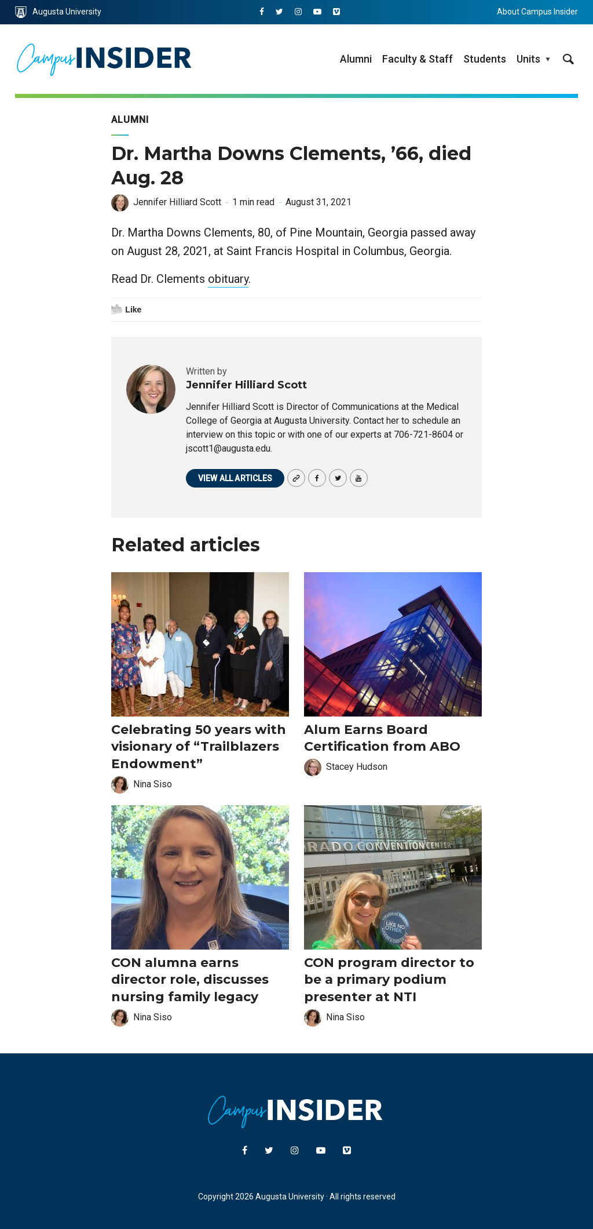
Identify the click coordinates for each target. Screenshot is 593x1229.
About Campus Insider (537, 11)
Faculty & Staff (417, 59)
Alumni (356, 59)
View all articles (235, 478)
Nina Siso (152, 784)
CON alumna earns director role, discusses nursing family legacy (190, 980)
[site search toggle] (568, 59)
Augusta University (58, 12)
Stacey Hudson (356, 766)
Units (528, 59)
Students (484, 59)
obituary (228, 279)
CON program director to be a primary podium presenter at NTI (389, 980)
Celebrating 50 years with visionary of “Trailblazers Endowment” (198, 747)
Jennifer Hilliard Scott (177, 202)
